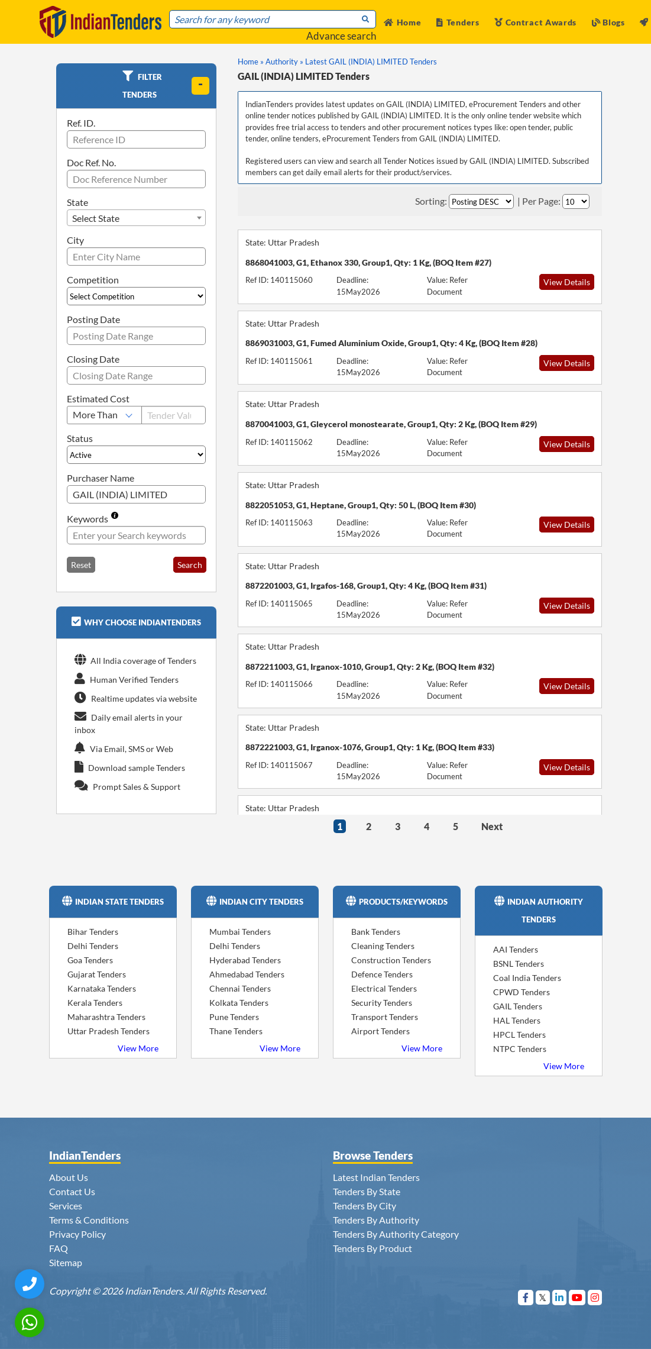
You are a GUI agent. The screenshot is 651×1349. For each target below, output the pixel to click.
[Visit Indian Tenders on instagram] (595, 1297)
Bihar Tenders (92, 932)
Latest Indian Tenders (376, 1177)
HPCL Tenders (519, 1035)
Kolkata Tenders (238, 1003)
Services (65, 1205)
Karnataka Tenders (101, 988)
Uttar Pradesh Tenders (108, 1031)
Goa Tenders (90, 960)
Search (189, 565)
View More (138, 1048)
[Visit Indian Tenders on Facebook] (526, 1297)
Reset (81, 565)
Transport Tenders (384, 1017)
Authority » (284, 61)
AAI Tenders (515, 949)
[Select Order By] (481, 201)
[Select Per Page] (576, 201)
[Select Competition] (136, 296)
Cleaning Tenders (382, 946)
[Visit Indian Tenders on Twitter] (543, 1297)
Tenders (458, 22)
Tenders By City (364, 1205)
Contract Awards (535, 22)
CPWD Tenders (521, 992)
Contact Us (72, 1191)
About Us (68, 1177)
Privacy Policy (77, 1234)
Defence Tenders (382, 974)
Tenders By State (366, 1191)
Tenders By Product (372, 1248)
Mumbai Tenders (240, 932)
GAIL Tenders (517, 1006)
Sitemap (65, 1262)
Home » (251, 61)
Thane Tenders (236, 1031)
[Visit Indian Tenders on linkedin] (559, 1297)
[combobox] (136, 217)
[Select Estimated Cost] (104, 415)
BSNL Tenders (518, 963)
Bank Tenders (375, 932)
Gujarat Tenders (96, 974)
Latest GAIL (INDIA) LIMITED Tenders (371, 61)
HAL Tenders (516, 1020)
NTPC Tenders (519, 1049)
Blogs (608, 22)
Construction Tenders (391, 960)
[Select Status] (136, 455)
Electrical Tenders (384, 988)
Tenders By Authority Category (396, 1234)
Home (403, 22)
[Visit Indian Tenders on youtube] (577, 1297)
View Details (566, 282)
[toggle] (200, 86)
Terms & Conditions (89, 1219)
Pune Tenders (234, 1017)
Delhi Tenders (92, 946)
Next (492, 826)
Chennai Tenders (240, 988)
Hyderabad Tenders (245, 960)
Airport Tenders (380, 1031)
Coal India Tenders (527, 978)
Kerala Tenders (94, 1003)
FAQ (58, 1248)
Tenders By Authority (376, 1219)
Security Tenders (381, 1003)
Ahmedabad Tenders (246, 974)
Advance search (341, 36)
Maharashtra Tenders (106, 1017)
